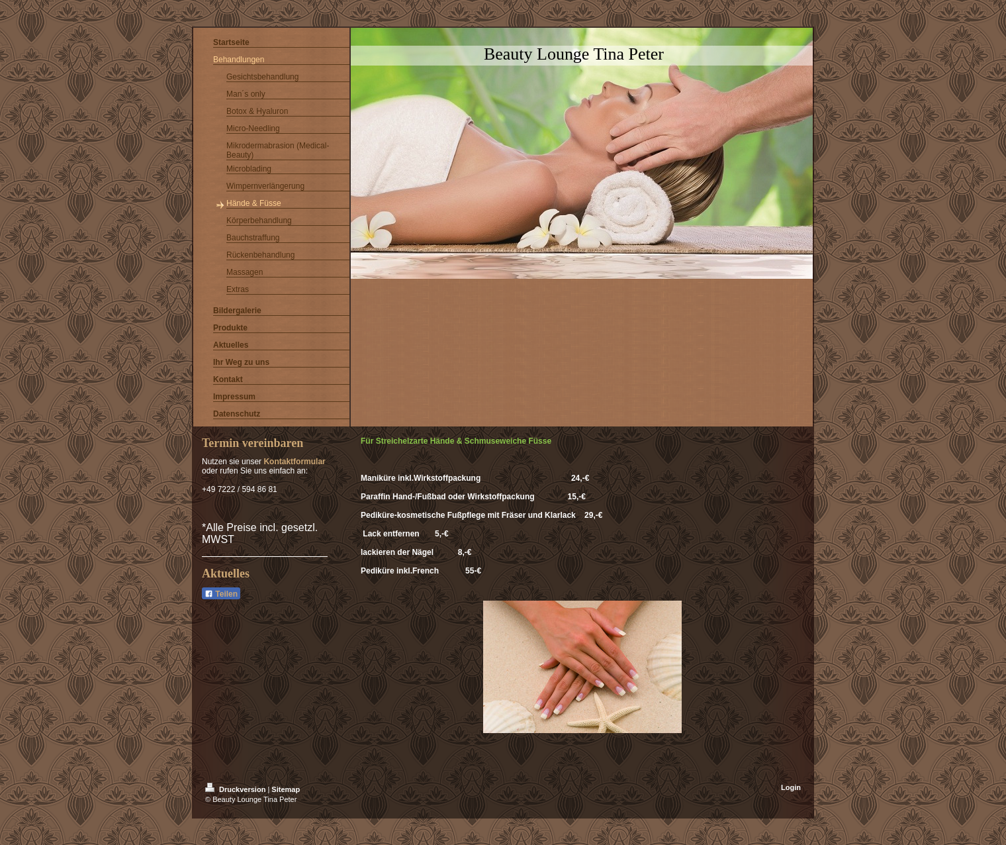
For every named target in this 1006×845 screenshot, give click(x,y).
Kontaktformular (294, 461)
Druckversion (236, 789)
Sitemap (285, 789)
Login (791, 787)
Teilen (221, 594)
